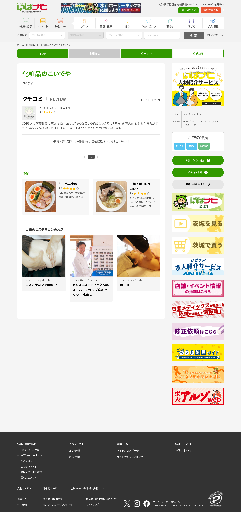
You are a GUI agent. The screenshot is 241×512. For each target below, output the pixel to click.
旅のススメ (26, 461)
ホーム (20, 45)
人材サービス (24, 488)
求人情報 (213, 26)
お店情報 (74, 450)
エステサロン (204, 121)
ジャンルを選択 (116, 35)
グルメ (85, 26)
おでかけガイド (29, 466)
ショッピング (148, 26)
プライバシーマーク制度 (165, 501)
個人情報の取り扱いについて (101, 499)
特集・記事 (25, 26)
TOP (43, 53)
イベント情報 (77, 444)
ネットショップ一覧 (128, 450)
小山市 (197, 114)
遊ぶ (127, 26)
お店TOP (60, 26)
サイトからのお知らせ (130, 457)
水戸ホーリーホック (31, 455)
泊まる (192, 26)
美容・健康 (106, 26)
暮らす (170, 26)
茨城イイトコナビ (30, 449)
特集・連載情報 (26, 444)
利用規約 (22, 504)
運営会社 (22, 499)
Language (215, 10)
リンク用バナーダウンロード (58, 504)
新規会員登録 (194, 10)
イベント (43, 26)
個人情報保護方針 (53, 499)
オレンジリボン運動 (31, 472)
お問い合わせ (183, 450)
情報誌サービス (51, 488)
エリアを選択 (38, 35)
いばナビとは (183, 444)
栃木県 (186, 114)
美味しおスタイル (30, 477)
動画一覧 (122, 444)
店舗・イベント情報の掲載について (89, 488)
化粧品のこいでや (51, 45)
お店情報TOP (33, 45)
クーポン (146, 53)
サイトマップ (92, 504)
